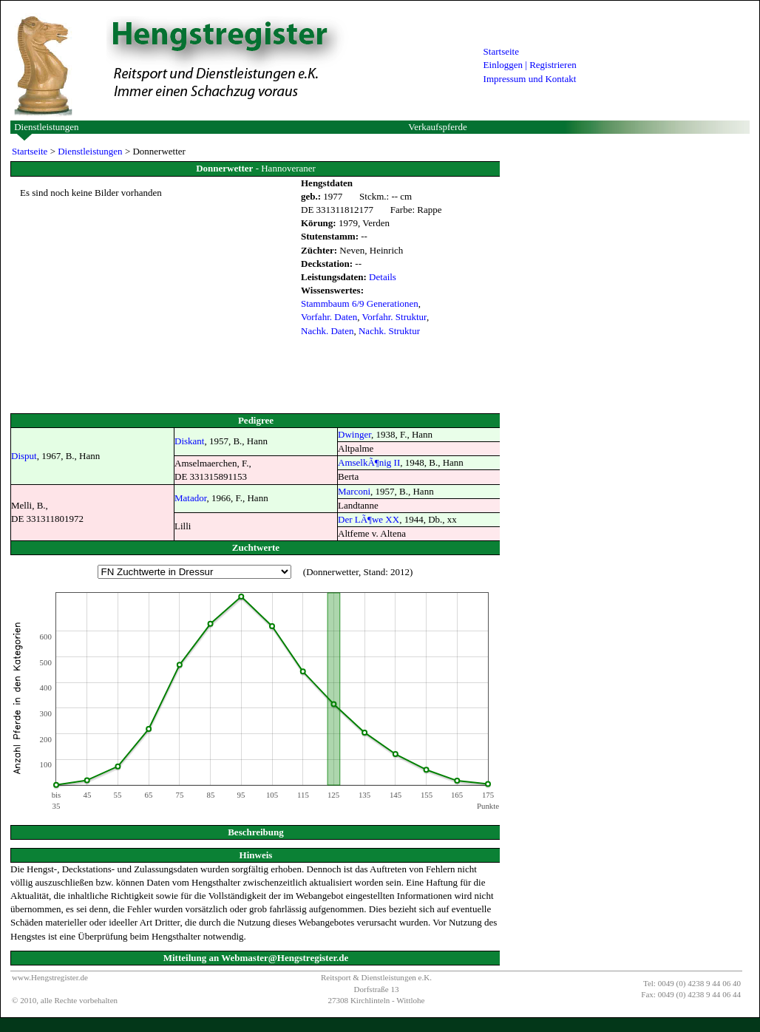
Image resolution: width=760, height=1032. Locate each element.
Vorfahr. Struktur (394, 316)
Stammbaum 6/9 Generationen (359, 303)
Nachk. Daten (327, 330)
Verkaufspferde (437, 126)
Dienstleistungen (46, 126)
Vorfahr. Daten (329, 316)
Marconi (354, 491)
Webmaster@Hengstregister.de (284, 957)
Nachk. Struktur (389, 330)
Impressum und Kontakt (530, 78)
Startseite (501, 51)
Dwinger (354, 434)
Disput (24, 455)
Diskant (189, 441)
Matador (190, 497)
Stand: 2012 (387, 571)
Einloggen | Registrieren (530, 64)
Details (382, 276)
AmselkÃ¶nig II (369, 462)
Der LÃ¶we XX (368, 519)
